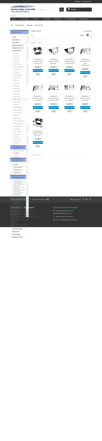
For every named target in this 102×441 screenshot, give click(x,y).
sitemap (12, 336)
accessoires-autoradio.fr (19, 288)
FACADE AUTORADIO (18, 215)
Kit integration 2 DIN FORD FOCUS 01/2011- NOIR (38, 61)
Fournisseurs (18, 243)
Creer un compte (24, 19)
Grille (87, 35)
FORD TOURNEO (17, 123)
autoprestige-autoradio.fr (19, 286)
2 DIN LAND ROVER (18, 150)
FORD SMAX (16, 115)
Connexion (78, 1)
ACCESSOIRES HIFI (17, 213)
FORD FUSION (17, 102)
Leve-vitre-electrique (18, 296)
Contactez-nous (87, 1)
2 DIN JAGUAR (17, 140)
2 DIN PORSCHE (17, 177)
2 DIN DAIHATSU (17, 75)
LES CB (14, 37)
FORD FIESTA (17, 96)
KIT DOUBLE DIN (16, 50)
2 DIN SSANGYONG (18, 196)
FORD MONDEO (17, 107)
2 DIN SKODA (16, 191)
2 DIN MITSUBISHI (18, 167)
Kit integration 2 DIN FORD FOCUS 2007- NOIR (85, 98)
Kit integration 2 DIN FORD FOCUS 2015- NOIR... (38, 133)
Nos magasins (17, 275)
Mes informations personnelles (32, 328)
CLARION (15, 247)
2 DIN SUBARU (17, 199)
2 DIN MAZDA (16, 158)
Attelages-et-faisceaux (18, 291)
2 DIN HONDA (17, 129)
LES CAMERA (15, 42)
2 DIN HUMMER (17, 131)
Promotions (13, 321)
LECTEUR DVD (16, 231)
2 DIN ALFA (16, 53)
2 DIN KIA (15, 145)
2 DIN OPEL (16, 172)
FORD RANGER (17, 113)
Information (17, 258)
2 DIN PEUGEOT (17, 175)
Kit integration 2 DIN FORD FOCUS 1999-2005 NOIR (69, 61)
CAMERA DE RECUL (17, 45)
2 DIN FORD (16, 83)
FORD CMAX (16, 88)
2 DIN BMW (16, 58)
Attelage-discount (17, 299)
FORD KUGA (16, 104)
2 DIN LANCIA (17, 148)
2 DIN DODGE (17, 77)
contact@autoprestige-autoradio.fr (68, 330)
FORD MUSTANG (17, 110)
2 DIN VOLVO (16, 210)
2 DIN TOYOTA (17, 204)
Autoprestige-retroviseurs (19, 293)
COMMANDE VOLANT (18, 48)
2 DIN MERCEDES (18, 161)
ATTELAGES (57, 19)
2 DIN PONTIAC (17, 180)
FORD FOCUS (17, 99)
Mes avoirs (27, 323)
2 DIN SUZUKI (17, 202)
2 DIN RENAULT (17, 183)
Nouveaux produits (15, 323)
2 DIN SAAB (16, 185)
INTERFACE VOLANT (17, 237)
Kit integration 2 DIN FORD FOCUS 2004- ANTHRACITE (85, 62)
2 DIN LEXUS (16, 153)
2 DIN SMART (16, 194)
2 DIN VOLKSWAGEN (18, 207)
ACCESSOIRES (16, 40)
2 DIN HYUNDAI (17, 126)
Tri (32, 35)
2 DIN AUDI (16, 56)
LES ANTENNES (16, 234)
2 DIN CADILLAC (17, 64)
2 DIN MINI (16, 164)
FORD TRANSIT (17, 118)
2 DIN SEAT (16, 188)
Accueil (14, 19)
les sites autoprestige (18, 273)
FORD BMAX (16, 85)
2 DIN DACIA (16, 72)
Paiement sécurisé (18, 267)
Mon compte (29, 318)
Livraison (15, 262)
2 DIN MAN (16, 156)
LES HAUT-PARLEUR (17, 218)
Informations (35, 19)
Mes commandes (28, 321)
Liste (91, 35)
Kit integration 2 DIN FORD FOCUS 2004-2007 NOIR (53, 98)
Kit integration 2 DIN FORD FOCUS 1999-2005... (53, 61)
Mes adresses (28, 325)
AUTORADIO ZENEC (17, 229)
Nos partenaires (17, 270)
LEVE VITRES (46, 19)
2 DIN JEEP (16, 142)
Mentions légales (17, 265)
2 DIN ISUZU (16, 134)
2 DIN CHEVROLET (18, 67)
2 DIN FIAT (16, 80)
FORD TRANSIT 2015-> (19, 121)
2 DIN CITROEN (17, 69)
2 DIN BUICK (16, 61)
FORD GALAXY (17, 91)
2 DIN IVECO (16, 137)
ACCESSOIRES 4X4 (70, 19)
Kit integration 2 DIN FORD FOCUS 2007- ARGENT (69, 98)
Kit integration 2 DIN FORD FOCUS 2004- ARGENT (38, 98)
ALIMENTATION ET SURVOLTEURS (17, 222)
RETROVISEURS (83, 19)
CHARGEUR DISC (16, 226)
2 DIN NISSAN (17, 169)
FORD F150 (16, 94)
